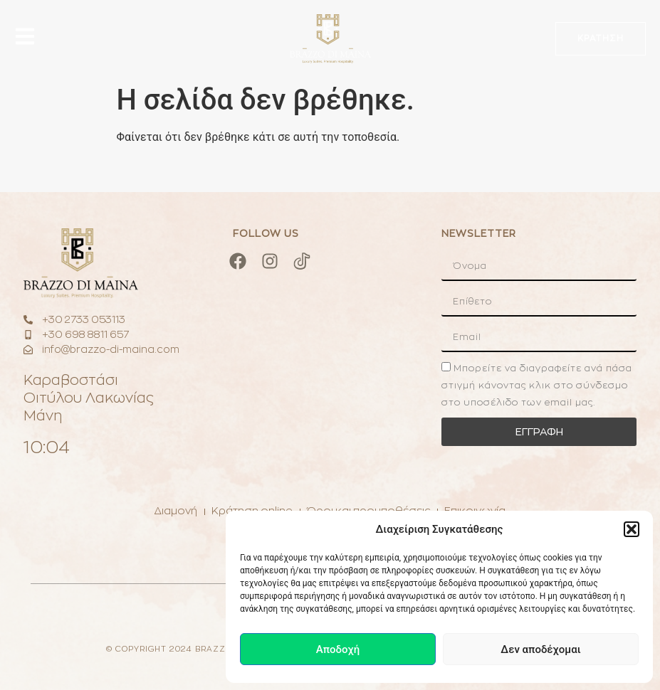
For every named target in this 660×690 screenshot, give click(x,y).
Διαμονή (175, 511)
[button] (631, 529)
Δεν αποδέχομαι (540, 649)
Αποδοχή (338, 649)
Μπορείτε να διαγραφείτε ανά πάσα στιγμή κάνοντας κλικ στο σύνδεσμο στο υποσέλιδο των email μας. (536, 385)
